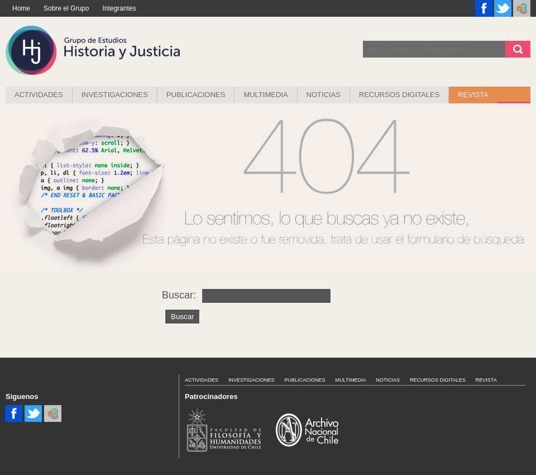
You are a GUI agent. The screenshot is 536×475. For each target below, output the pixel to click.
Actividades (39, 95)
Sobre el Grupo (66, 8)
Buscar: (179, 295)
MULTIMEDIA (265, 95)
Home (21, 8)
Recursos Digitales (399, 95)
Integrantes (119, 8)
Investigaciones (115, 95)
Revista (486, 380)
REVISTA (473, 95)
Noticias (324, 95)
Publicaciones (195, 95)
